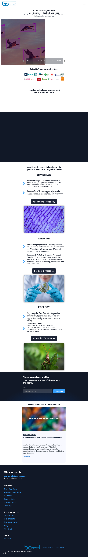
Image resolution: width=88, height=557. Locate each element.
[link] (44, 419)
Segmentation (37, 60)
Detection (29, 60)
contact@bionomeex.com (15, 476)
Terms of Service (47, 547)
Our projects (9, 519)
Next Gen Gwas (11, 489)
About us (8, 529)
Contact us (9, 515)
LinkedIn (7, 539)
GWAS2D (59, 60)
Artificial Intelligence (12, 492)
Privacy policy (59, 547)
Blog (6, 525)
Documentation (10, 522)
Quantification (44, 60)
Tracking (51, 60)
